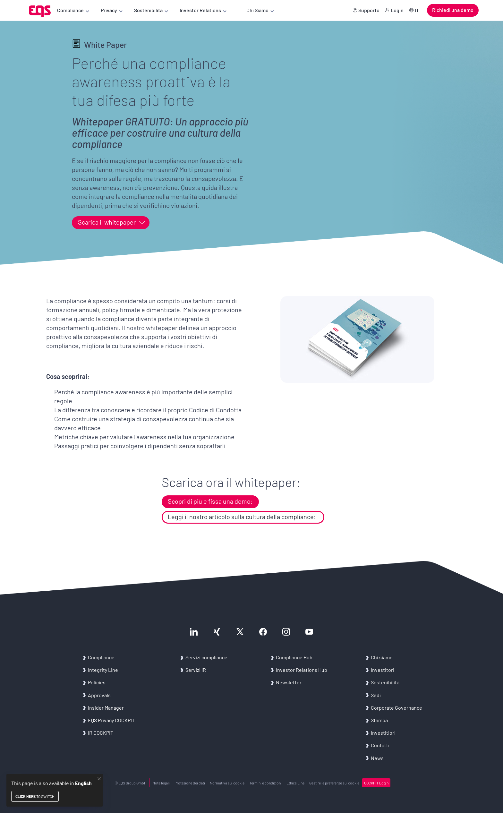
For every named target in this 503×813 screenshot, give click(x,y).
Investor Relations (200, 10)
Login (397, 10)
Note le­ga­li (161, 783)
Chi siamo (382, 657)
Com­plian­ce (101, 657)
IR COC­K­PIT (100, 733)
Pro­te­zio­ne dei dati (190, 783)
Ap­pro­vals (99, 695)
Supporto (368, 10)
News (377, 758)
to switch (35, 796)
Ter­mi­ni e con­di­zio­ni (265, 783)
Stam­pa (379, 720)
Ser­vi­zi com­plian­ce (206, 657)
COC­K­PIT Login (376, 783)
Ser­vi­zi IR (195, 670)
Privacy (109, 10)
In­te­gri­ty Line (103, 670)
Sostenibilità (148, 10)
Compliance (70, 10)
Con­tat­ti (380, 745)
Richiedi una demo (452, 10)
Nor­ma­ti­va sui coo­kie (227, 783)
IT (417, 10)
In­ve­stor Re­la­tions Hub (301, 670)
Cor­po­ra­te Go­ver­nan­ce (396, 708)
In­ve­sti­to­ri (382, 670)
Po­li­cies (97, 682)
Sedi (376, 695)
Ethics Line (295, 783)
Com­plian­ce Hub (294, 657)
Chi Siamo (257, 10)
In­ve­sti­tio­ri (383, 733)
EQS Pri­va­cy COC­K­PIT (111, 720)
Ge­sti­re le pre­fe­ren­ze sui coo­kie (334, 783)
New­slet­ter (289, 682)
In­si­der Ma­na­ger (106, 708)
